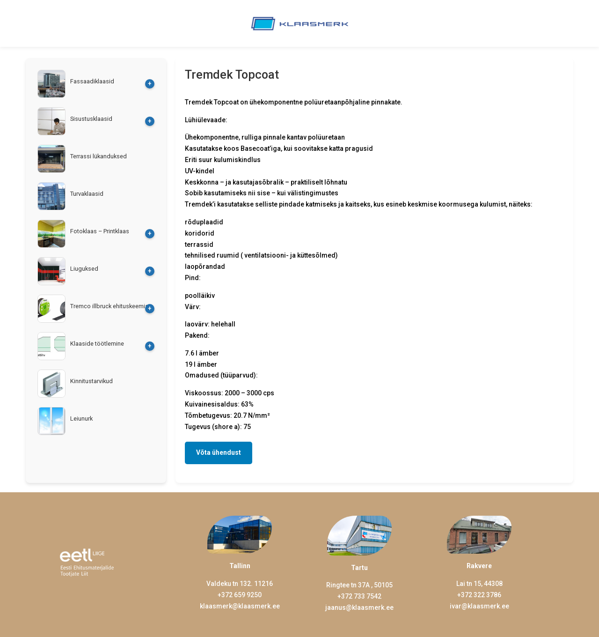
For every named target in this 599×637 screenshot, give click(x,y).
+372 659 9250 (240, 595)
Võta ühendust (218, 452)
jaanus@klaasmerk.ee (359, 607)
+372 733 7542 (359, 596)
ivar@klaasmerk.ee (479, 606)
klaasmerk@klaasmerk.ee (240, 606)
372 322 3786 (481, 595)
